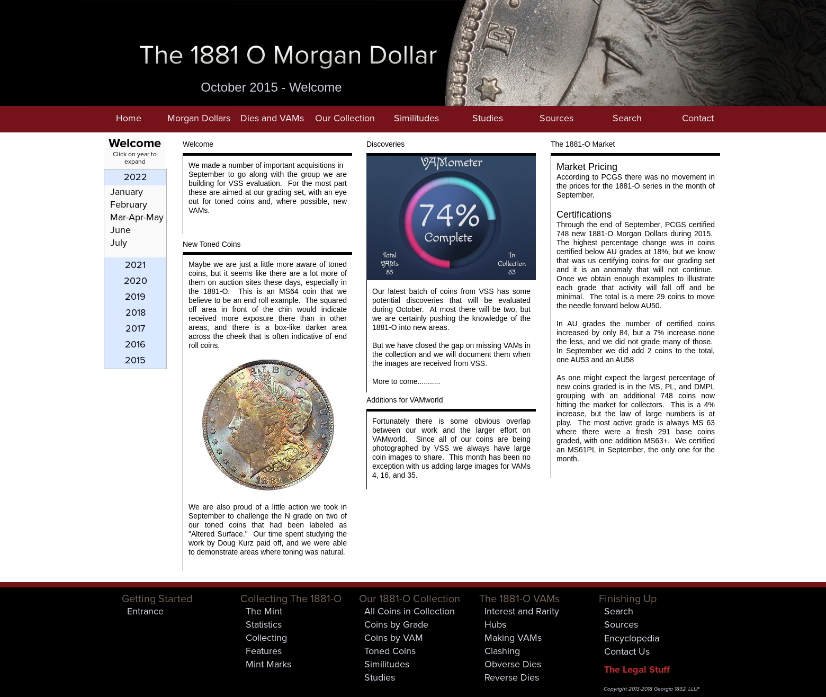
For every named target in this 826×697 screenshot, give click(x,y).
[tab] (135, 177)
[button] (198, 119)
